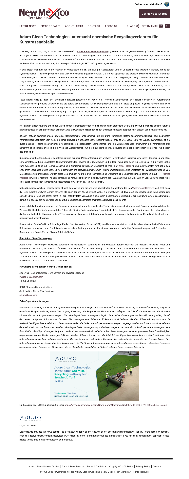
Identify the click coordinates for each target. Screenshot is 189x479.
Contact (93, 26)
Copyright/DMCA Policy (121, 466)
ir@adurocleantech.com (31, 277)
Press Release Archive (48, 466)
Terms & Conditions (96, 466)
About (31, 466)
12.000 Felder (124, 166)
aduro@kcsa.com (28, 295)
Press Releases (50, 26)
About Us (111, 26)
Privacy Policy (143, 466)
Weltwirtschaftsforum (143, 188)
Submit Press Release (73, 466)
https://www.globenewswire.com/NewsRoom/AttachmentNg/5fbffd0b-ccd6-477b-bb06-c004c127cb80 (116, 405)
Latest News (27, 26)
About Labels (74, 26)
